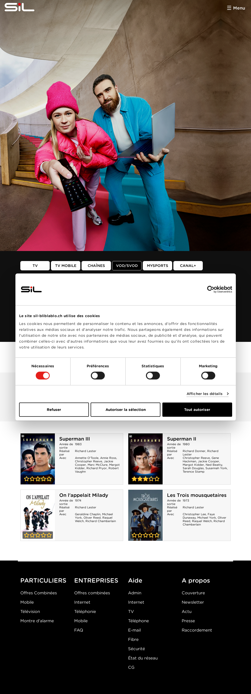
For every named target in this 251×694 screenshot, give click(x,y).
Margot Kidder (193, 465)
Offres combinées (92, 592)
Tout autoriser (197, 409)
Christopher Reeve (88, 461)
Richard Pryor (96, 468)
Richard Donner (194, 451)
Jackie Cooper (208, 461)
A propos (196, 580)
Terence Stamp (193, 471)
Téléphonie (85, 611)
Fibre (133, 639)
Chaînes (96, 265)
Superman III (74, 439)
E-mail (134, 630)
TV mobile (65, 265)
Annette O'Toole (86, 458)
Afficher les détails (205, 394)
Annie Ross (108, 458)
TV (35, 265)
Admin (134, 592)
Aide (135, 580)
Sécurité (136, 648)
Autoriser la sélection (126, 409)
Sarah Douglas (193, 468)
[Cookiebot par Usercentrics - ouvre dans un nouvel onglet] (210, 289)
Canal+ (188, 265)
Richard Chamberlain (100, 521)
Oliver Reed (92, 517)
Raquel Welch (202, 521)
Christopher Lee (194, 514)
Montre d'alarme (37, 620)
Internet (82, 602)
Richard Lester (85, 451)
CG (131, 667)
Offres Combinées (38, 592)
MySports (157, 265)
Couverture (193, 592)
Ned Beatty (214, 465)
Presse (188, 620)
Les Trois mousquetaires (197, 495)
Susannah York (216, 468)
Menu (239, 8)
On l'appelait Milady (83, 495)
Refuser (54, 409)
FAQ (78, 630)
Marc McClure (98, 465)
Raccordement (197, 630)
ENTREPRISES (96, 580)
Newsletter (193, 602)
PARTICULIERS (43, 580)
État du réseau (143, 658)
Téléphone (138, 620)
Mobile (27, 602)
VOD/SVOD (127, 265)
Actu (186, 611)
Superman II (181, 439)
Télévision (30, 611)
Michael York (206, 517)
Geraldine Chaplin (87, 514)
